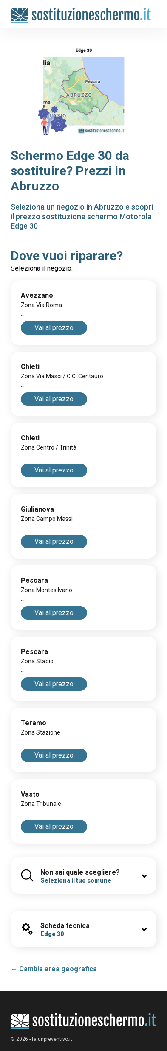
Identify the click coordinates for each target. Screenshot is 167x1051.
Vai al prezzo (54, 328)
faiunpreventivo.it (52, 1039)
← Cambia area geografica (54, 969)
